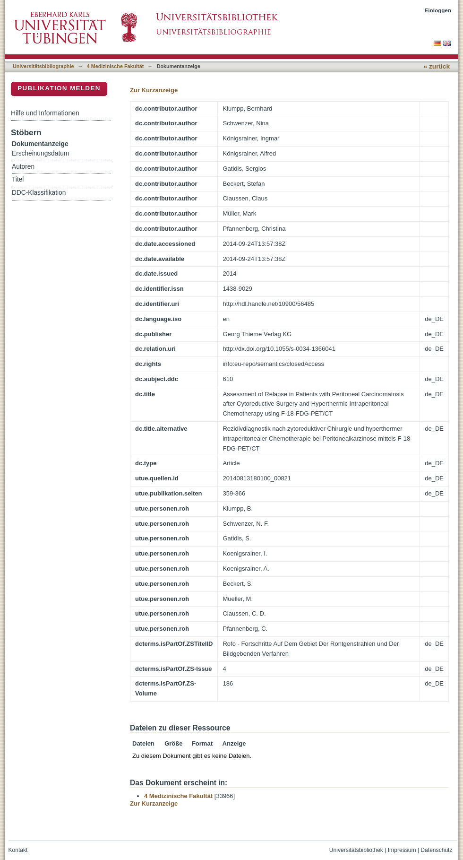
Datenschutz (436, 850)
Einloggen (438, 10)
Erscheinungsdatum (40, 153)
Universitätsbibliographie (43, 66)
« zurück (437, 66)
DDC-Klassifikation (39, 192)
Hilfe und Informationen (45, 113)
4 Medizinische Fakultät (115, 66)
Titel (18, 179)
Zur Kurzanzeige (154, 90)
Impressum (402, 850)
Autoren (23, 166)
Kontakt (18, 850)
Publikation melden (59, 88)
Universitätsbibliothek (356, 850)
